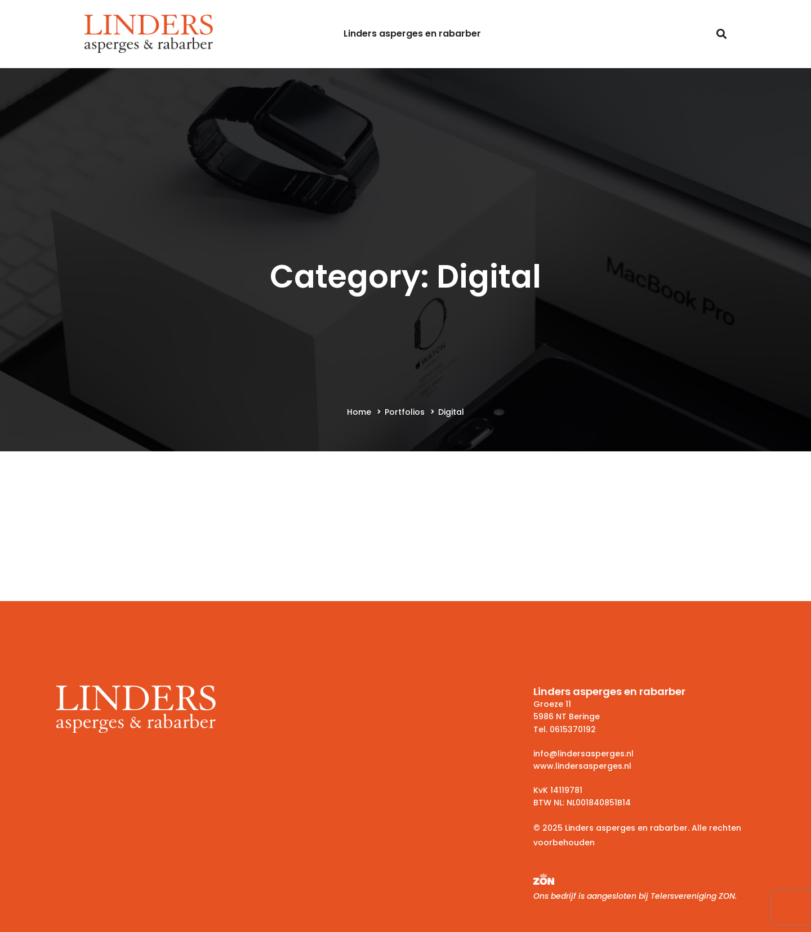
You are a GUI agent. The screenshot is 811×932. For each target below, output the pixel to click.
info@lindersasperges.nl (583, 753)
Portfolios (405, 412)
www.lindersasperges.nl (582, 766)
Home (359, 412)
